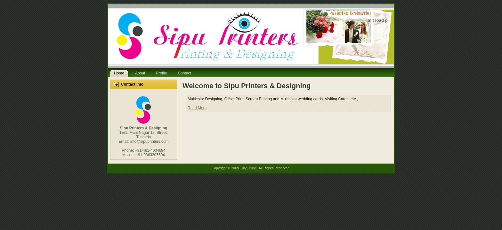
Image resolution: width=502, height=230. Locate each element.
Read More (197, 108)
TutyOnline (248, 168)
